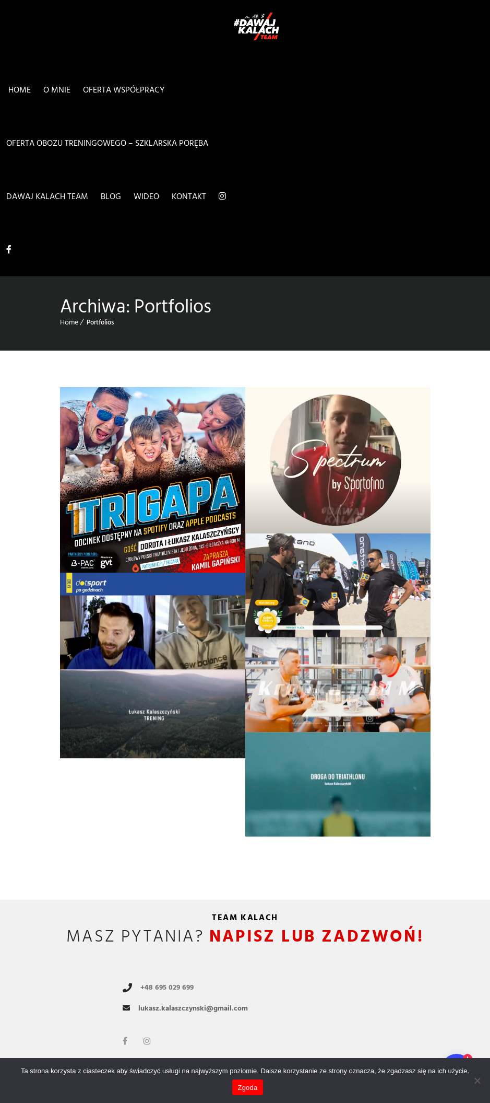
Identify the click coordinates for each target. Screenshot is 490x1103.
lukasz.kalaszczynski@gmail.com (193, 1008)
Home (69, 322)
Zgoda (247, 1088)
